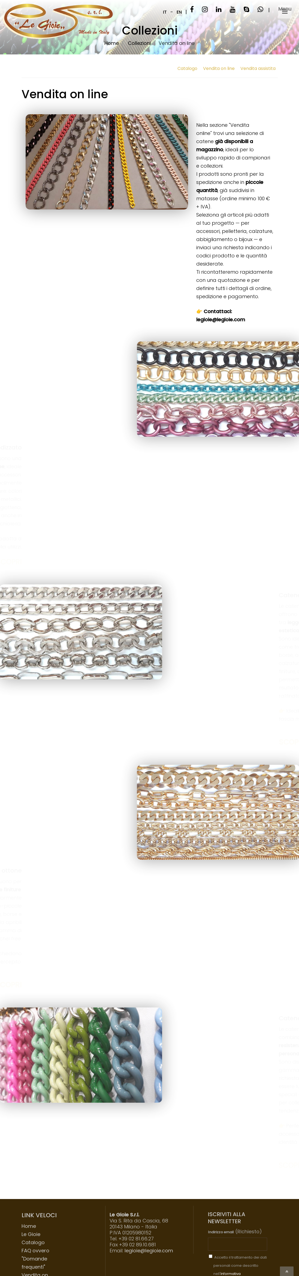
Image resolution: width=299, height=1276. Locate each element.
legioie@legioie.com (149, 1250)
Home (29, 1226)
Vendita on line (219, 68)
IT (165, 12)
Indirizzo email (221, 1232)
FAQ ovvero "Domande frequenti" (35, 1258)
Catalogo (187, 68)
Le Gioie (31, 1234)
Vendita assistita (258, 68)
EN (179, 12)
